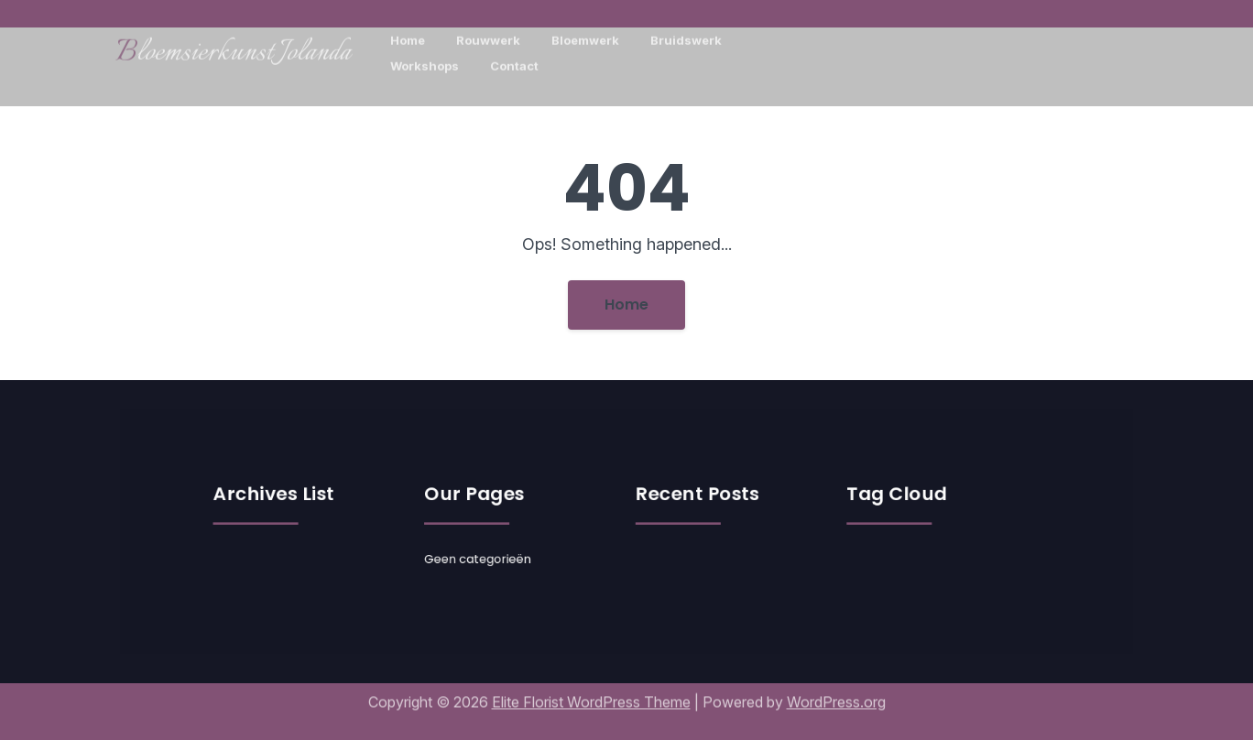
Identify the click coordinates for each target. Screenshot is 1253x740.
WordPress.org (836, 693)
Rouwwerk (488, 34)
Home (407, 34)
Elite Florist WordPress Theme (591, 693)
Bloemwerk (585, 34)
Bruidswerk (686, 34)
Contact (514, 60)
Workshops (424, 60)
